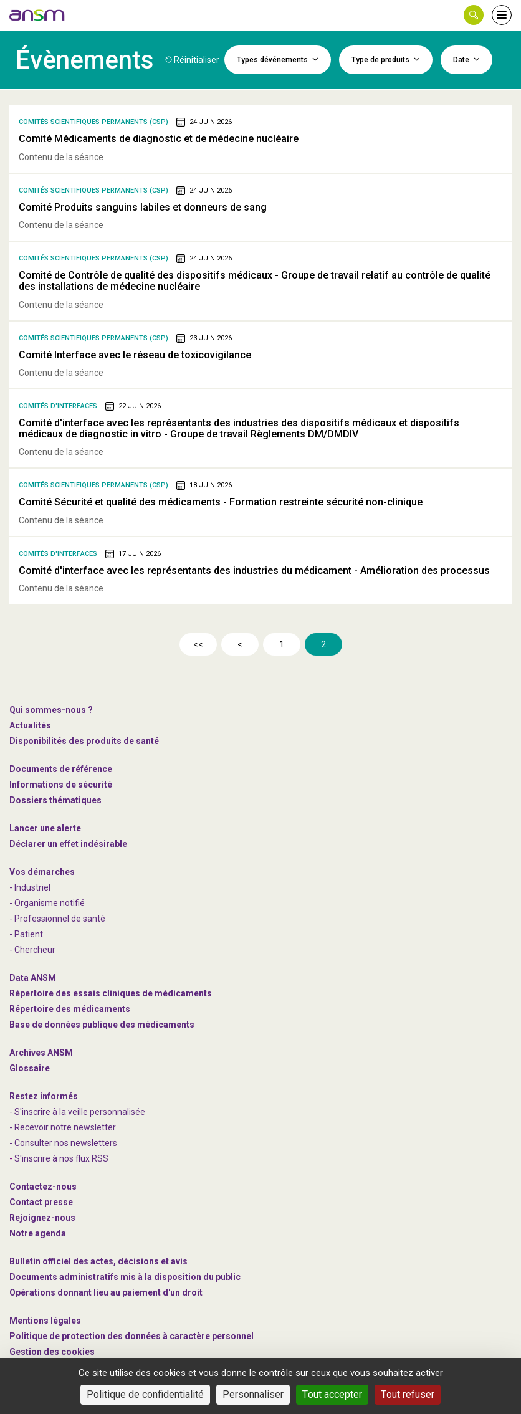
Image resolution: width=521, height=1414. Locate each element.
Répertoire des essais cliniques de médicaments (110, 993)
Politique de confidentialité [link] (145, 1394)
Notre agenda (37, 1233)
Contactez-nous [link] (43, 1187)
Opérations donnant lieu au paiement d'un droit (106, 1292)
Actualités (30, 725)
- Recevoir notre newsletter (62, 1127)
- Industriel (29, 887)
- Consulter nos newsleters (63, 1143)
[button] (474, 15)
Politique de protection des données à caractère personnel (131, 1336)
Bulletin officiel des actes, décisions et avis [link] (98, 1261)
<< (198, 644)
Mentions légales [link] (45, 1321)
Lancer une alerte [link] (45, 828)
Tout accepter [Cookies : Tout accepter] (332, 1394)
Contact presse (41, 1202)
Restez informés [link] (43, 1096)
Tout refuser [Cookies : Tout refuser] (407, 1394)
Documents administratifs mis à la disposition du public (125, 1277)
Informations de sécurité (60, 785)
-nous (42, 1218)
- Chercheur (32, 950)
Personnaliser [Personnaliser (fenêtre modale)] (253, 1394)
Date (466, 59)
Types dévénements (277, 59)
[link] (37, 15)
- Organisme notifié (47, 903)
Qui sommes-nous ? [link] (51, 710)
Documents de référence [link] (60, 769)
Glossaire (29, 1068)
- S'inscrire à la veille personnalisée (77, 1112)
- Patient (26, 934)
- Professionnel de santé (57, 919)
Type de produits (385, 59)
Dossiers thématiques (55, 800)
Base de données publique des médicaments (101, 1024)
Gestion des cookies (52, 1352)
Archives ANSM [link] (41, 1053)
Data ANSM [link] (32, 978)
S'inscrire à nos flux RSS (61, 1158)
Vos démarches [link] (42, 872)
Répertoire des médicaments (69, 1009)
